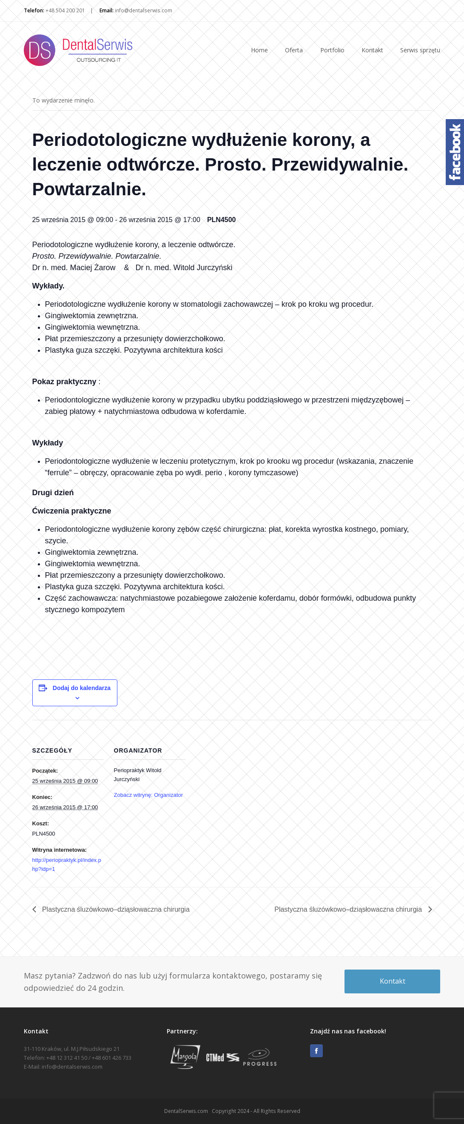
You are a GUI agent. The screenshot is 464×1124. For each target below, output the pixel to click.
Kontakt (392, 981)
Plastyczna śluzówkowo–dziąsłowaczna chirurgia (115, 909)
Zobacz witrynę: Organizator (148, 795)
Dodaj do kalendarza (82, 688)
